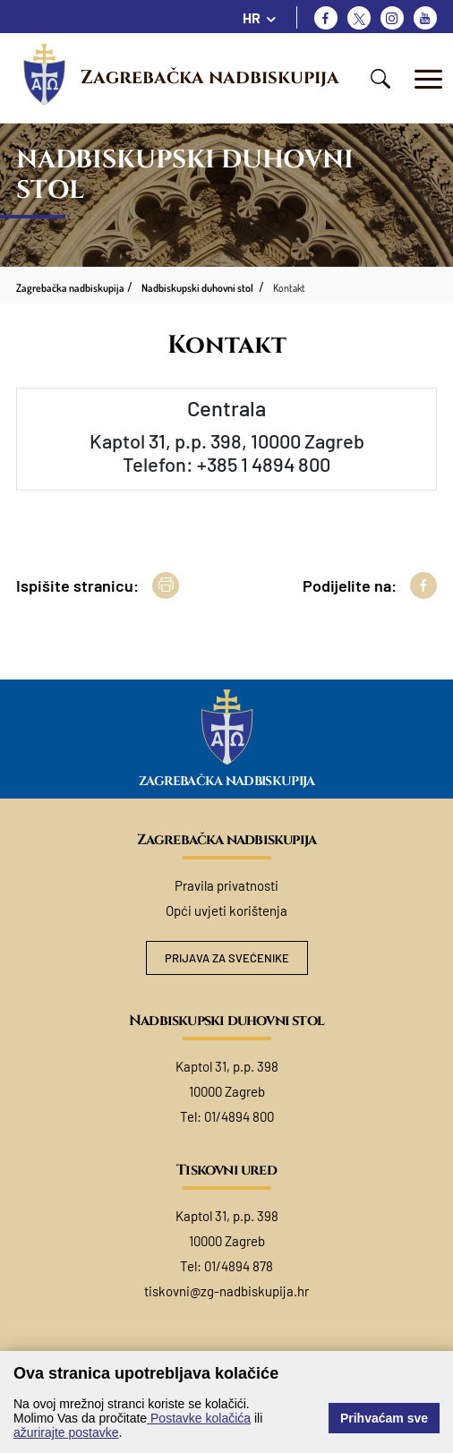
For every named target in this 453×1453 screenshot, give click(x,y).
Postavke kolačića (199, 1418)
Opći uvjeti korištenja (226, 910)
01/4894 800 (239, 1116)
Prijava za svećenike (227, 958)
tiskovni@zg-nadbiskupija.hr (226, 1291)
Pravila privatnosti (226, 885)
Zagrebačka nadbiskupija (210, 77)
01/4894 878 (238, 1266)
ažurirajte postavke (66, 1432)
